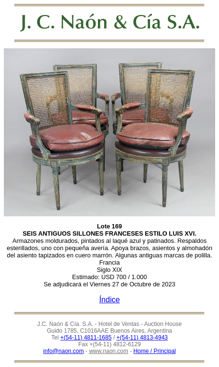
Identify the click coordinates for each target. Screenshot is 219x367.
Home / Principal (154, 351)
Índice (109, 300)
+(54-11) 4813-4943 (141, 337)
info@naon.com (63, 351)
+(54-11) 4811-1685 (85, 337)
